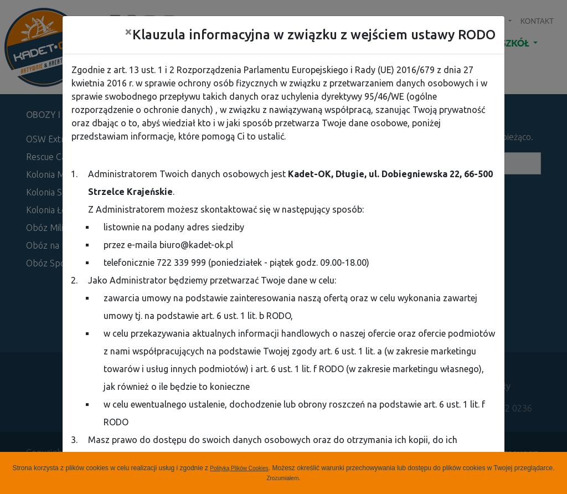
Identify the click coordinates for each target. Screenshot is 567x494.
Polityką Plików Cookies (239, 468)
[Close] (128, 31)
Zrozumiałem (282, 478)
